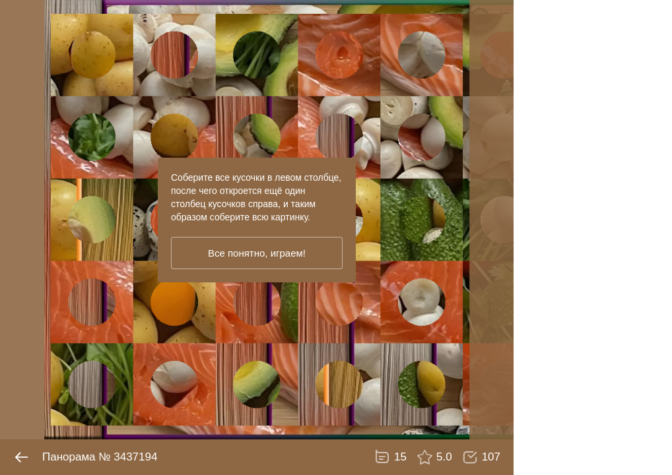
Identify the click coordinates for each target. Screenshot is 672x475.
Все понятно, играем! (257, 253)
